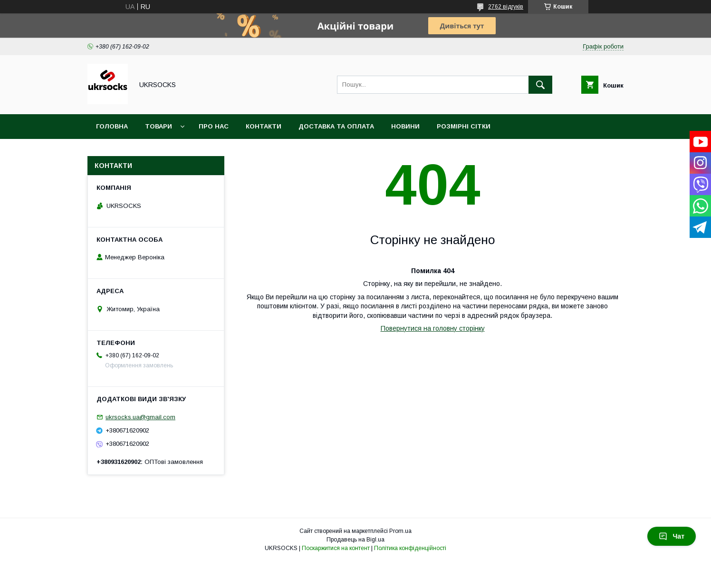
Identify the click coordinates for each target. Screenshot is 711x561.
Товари (158, 126)
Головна (112, 126)
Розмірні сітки (463, 126)
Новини (405, 126)
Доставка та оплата (336, 126)
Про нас (214, 126)
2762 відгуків (505, 6)
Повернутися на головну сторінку (433, 328)
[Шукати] (540, 85)
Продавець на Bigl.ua (355, 539)
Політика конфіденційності (410, 548)
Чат (671, 536)
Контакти (263, 126)
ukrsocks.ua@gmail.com (140, 417)
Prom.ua (400, 531)
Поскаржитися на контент (336, 548)
